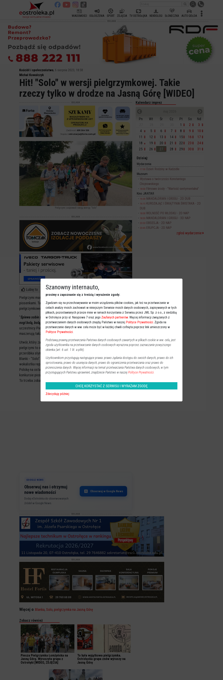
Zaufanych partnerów (114, 317)
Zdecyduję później (57, 394)
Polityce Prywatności (139, 322)
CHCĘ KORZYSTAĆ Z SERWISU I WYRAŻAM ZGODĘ (111, 386)
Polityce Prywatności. (141, 372)
